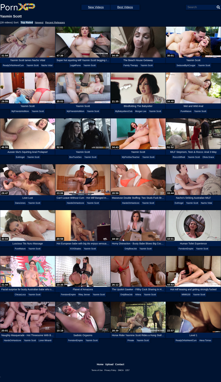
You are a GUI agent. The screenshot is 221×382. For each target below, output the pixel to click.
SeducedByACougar (186, 65)
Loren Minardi (45, 340)
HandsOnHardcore (75, 203)
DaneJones (20, 203)
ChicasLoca (20, 294)
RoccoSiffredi (179, 157)
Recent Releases (55, 22)
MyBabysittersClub (123, 111)
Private (130, 340)
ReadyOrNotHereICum (13, 65)
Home (100, 364)
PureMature (186, 111)
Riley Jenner (84, 294)
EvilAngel (20, 157)
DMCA (120, 370)
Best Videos (125, 7)
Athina (138, 294)
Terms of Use (97, 370)
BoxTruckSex (75, 157)
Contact (119, 364)
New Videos (96, 7)
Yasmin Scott (33, 65)
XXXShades (75, 249)
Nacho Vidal (46, 65)
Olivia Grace (208, 157)
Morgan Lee (140, 111)
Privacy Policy (110, 370)
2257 (127, 370)
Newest (39, 22)
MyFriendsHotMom (20, 111)
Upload (109, 364)
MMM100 (186, 294)
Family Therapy (131, 65)
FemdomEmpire (186, 249)
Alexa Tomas (205, 340)
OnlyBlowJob (131, 249)
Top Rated (27, 22)
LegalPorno (75, 65)
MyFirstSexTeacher (131, 157)
